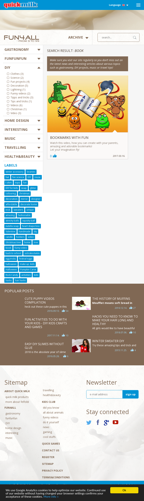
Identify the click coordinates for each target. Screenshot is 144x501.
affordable (11, 204)
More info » (51, 497)
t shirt (9, 182)
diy (35, 231)
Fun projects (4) (20, 81)
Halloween (11, 269)
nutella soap (12, 226)
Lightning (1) (18, 89)
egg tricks (11, 258)
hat (7, 177)
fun (25, 182)
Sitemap (48, 464)
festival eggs (25, 258)
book (8, 247)
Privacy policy (52, 470)
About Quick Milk (17, 391)
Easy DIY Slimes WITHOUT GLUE (44, 346)
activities (26, 275)
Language (118, 5)
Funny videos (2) (20, 93)
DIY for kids (12, 188)
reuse (37, 177)
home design (16, 120)
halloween (11, 264)
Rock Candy (12, 275)
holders (20, 237)
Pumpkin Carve (28, 269)
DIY (7, 67)
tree (36, 242)
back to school (13, 253)
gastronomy (16, 49)
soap (24, 188)
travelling (15, 147)
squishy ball (28, 220)
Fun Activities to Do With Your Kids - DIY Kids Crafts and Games (46, 323)
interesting (16, 129)
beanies (31, 171)
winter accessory (14, 171)
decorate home (28, 204)
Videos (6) (16, 105)
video (31, 237)
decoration (11, 198)
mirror (24, 198)
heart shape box (31, 226)
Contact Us (50, 450)
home (27, 242)
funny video (21, 247)
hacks (9, 280)
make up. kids (27, 264)
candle (9, 237)
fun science (18, 177)
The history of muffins (111, 299)
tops (17, 182)
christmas (24, 193)
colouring (11, 193)
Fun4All (10, 407)
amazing (10, 215)
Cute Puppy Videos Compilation (39, 300)
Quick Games (51, 443)
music (10, 138)
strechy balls (12, 220)
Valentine (10, 231)
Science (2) (17, 77)
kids (36, 275)
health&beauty (19, 156)
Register (48, 457)
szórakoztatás (32, 253)
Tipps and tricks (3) (21, 97)
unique (30, 209)
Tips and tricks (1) (21, 101)
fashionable (24, 215)
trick (8, 209)
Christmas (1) (18, 109)
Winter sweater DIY (108, 341)
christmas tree (13, 242)
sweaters (18, 209)
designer (35, 198)
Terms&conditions (56, 477)
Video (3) (15, 113)
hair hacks (20, 280)
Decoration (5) (19, 85)
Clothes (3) (17, 74)
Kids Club (48, 402)
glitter (33, 188)
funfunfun (15, 58)
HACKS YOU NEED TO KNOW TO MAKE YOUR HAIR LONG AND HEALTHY (115, 320)
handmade (24, 231)
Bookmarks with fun (69, 137)
